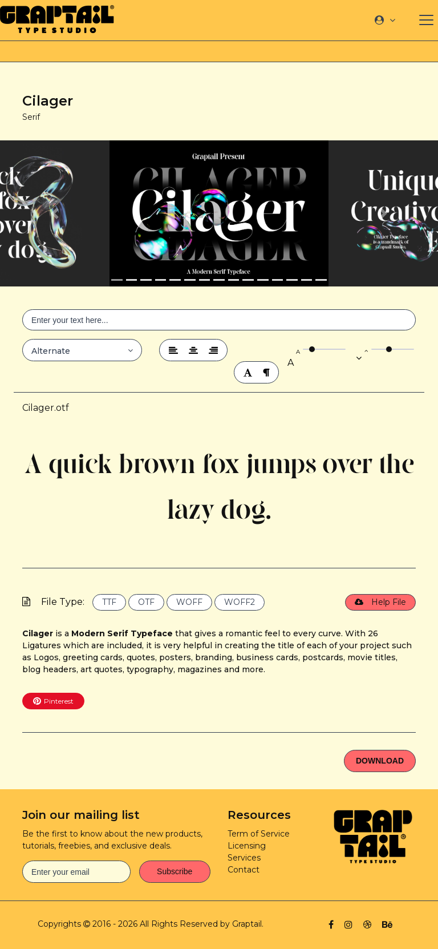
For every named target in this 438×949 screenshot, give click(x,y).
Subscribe (174, 871)
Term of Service (259, 834)
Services (244, 858)
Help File (380, 602)
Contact (243, 870)
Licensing (247, 846)
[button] (55, 213)
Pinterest (53, 700)
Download (380, 760)
